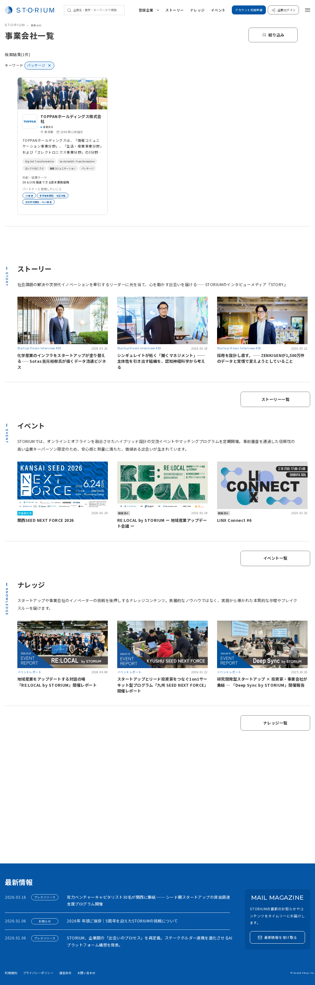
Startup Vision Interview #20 (39, 348)
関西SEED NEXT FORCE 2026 (45, 520)
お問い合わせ (86, 973)
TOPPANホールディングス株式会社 (70, 119)
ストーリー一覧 (275, 399)
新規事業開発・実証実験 (58, 195)
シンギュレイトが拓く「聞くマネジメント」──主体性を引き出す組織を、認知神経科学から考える (161, 361)
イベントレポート (29, 672)
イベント (218, 10)
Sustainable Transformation (46, 168)
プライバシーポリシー (38, 973)
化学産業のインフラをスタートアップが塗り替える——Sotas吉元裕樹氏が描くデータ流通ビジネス (61, 361)
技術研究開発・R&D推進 (42, 202)
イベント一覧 (275, 558)
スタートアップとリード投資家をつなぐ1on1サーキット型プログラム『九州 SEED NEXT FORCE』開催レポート (162, 685)
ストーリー (174, 10)
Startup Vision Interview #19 (139, 348)
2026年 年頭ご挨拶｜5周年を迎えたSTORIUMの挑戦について (122, 921)
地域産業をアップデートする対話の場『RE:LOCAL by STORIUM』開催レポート (57, 682)
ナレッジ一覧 (275, 723)
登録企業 (149, 10)
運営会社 (65, 973)
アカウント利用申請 (248, 10)
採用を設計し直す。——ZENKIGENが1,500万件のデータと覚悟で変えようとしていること (261, 358)
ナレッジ (197, 10)
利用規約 (11, 973)
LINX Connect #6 (234, 520)
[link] (62, 146)
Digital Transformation (42, 161)
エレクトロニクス (86, 168)
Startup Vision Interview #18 (239, 348)
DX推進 (30, 195)
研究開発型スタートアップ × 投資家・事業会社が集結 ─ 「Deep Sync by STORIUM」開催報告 (262, 682)
